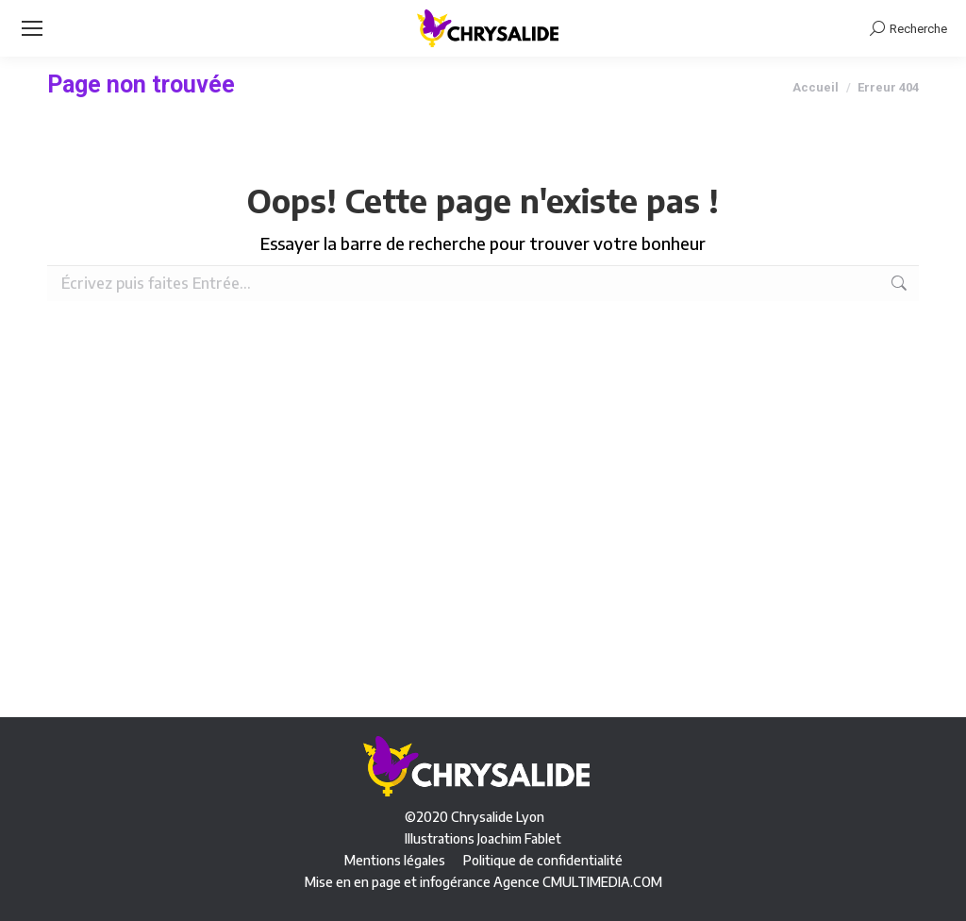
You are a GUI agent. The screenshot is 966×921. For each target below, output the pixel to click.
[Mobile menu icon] (32, 28)
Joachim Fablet (519, 838)
